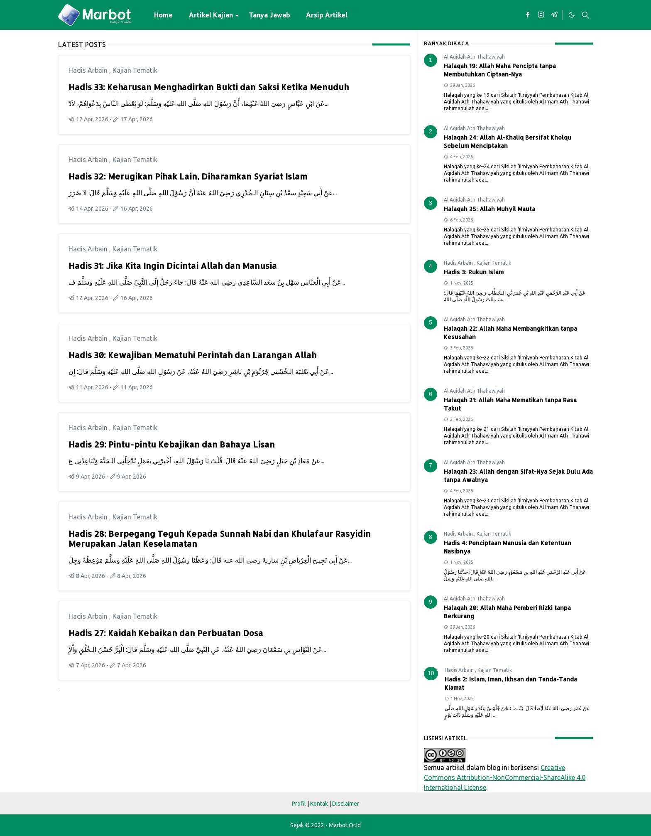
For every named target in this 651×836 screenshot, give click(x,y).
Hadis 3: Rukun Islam (474, 271)
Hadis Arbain (89, 70)
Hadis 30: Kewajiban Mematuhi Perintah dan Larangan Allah (192, 354)
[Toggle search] (585, 14)
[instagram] (541, 15)
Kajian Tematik (135, 70)
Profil (299, 803)
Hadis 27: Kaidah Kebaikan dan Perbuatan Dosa (166, 632)
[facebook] (527, 15)
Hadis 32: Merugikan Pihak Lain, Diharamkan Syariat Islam (188, 176)
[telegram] (554, 15)
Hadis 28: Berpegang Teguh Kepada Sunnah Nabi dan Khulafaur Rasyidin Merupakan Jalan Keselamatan (220, 538)
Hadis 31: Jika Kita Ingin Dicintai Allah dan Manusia (173, 265)
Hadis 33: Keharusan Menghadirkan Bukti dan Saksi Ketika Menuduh (209, 86)
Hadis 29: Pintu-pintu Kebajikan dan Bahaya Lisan (172, 444)
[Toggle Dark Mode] (571, 15)
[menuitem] (163, 15)
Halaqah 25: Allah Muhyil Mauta (489, 208)
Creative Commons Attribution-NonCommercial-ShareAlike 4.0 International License (504, 777)
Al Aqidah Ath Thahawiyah (474, 56)
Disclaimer (345, 803)
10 (431, 673)
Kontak (319, 803)
